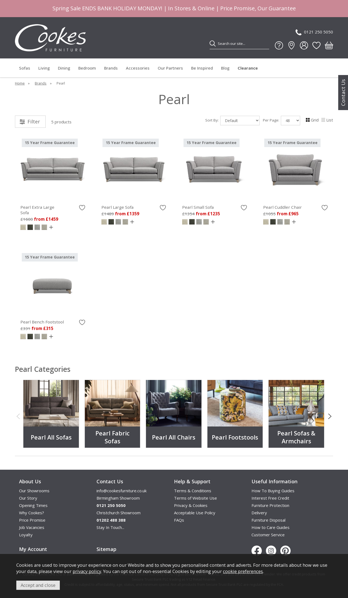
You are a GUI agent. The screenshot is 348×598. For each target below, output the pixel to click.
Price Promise (32, 520)
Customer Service (268, 534)
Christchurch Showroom (119, 512)
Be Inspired (202, 68)
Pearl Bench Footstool (42, 322)
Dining (64, 68)
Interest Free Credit (270, 498)
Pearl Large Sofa (117, 207)
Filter (33, 121)
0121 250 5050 (314, 32)
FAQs (179, 520)
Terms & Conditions (192, 490)
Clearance (248, 68)
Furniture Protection (270, 505)
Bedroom (87, 68)
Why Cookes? (31, 512)
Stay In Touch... (110, 527)
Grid (312, 120)
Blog (225, 68)
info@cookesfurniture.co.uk (122, 490)
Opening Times (33, 505)
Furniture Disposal (268, 520)
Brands (111, 68)
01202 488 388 (111, 520)
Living (44, 68)
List (327, 120)
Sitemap (106, 549)
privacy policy (87, 571)
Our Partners (170, 68)
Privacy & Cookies (190, 505)
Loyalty (26, 534)
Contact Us (343, 92)
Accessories (138, 68)
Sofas (24, 68)
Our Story (28, 498)
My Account (33, 549)
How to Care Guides (270, 527)
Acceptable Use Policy (194, 512)
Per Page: (281, 120)
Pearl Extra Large (52, 209)
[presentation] (18, 416)
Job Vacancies (31, 527)
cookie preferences (243, 571)
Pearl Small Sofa (198, 207)
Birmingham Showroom (118, 498)
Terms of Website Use (195, 498)
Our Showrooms (34, 490)
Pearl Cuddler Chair (282, 207)
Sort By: (232, 120)
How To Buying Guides (272, 490)
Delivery (259, 512)
